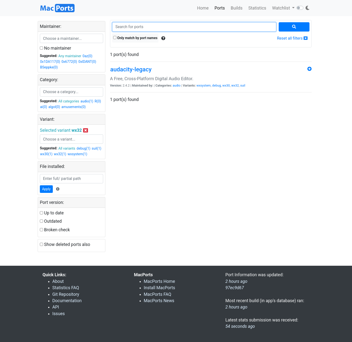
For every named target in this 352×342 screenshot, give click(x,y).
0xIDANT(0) (87, 62)
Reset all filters (292, 38)
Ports (220, 8)
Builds (236, 8)
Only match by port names (135, 38)
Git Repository (65, 294)
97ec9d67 (234, 287)
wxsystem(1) (77, 154)
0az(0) (87, 56)
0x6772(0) (69, 62)
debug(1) (83, 148)
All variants (66, 148)
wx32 (235, 85)
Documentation (67, 300)
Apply (46, 189)
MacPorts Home (159, 281)
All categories (68, 101)
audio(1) (86, 101)
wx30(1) (46, 154)
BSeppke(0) (49, 67)
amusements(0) (73, 107)
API (55, 307)
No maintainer (55, 48)
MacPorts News (159, 300)
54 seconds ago (240, 326)
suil (242, 85)
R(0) (98, 101)
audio (176, 85)
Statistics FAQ (65, 287)
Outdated (51, 221)
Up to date (52, 212)
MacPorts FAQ (157, 294)
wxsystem (204, 85)
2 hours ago (236, 307)
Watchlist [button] (281, 8)
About (58, 281)
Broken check (55, 229)
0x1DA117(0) (50, 62)
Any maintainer (69, 56)
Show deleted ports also (65, 244)
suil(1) (96, 148)
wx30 (226, 85)
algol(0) (54, 107)
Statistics (257, 8)
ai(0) (43, 107)
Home (203, 8)
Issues (58, 313)
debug (216, 85)
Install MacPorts (159, 287)
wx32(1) (60, 154)
